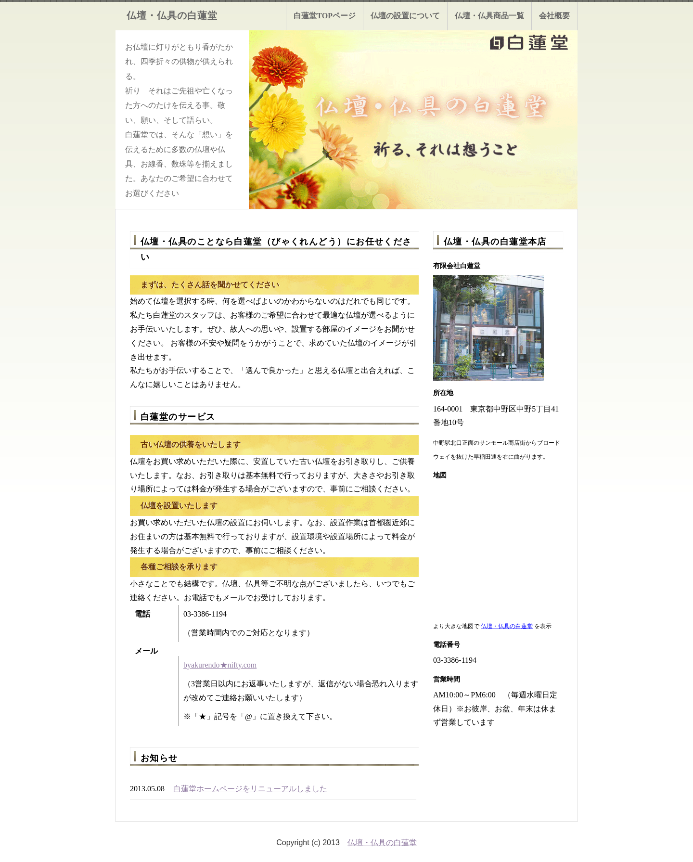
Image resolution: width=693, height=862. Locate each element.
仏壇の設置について (405, 16)
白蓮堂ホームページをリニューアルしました (250, 789)
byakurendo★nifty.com (220, 665)
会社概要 (554, 16)
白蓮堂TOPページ (325, 16)
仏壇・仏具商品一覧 (489, 16)
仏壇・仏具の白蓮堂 (507, 626)
